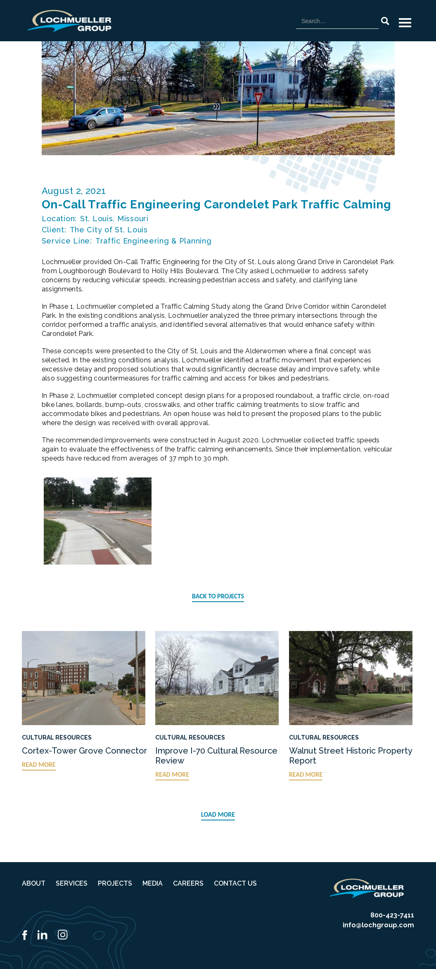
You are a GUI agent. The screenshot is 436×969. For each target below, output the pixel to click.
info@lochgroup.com (378, 925)
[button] (405, 23)
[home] (69, 21)
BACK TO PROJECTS (218, 596)
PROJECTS (115, 883)
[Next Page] (218, 815)
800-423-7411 (392, 915)
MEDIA (152, 883)
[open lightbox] (98, 521)
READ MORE (39, 764)
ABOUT (33, 883)
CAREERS (188, 883)
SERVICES (72, 883)
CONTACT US (235, 883)
